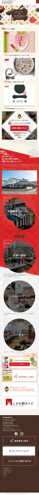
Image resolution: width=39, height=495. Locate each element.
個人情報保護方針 (6, 468)
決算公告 (5, 473)
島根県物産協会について (8, 470)
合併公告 (5, 475)
